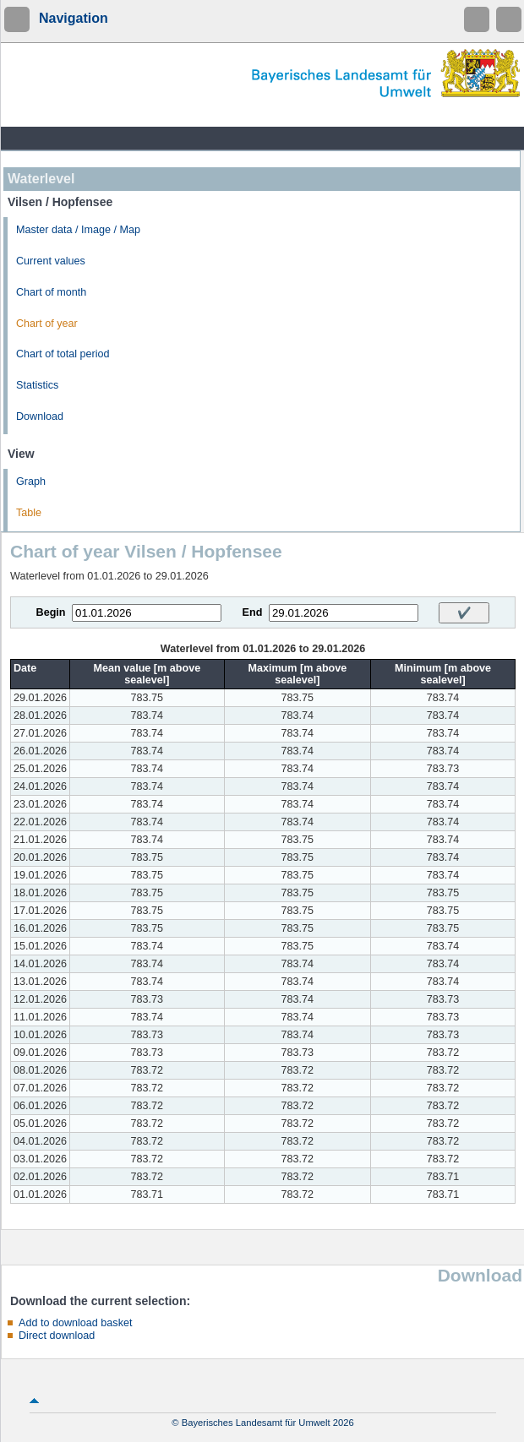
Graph (31, 481)
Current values (50, 261)
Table (28, 513)
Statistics (37, 385)
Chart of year (47, 323)
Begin (51, 612)
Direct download (57, 1335)
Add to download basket (75, 1323)
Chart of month (51, 292)
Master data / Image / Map (78, 230)
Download (39, 416)
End (253, 612)
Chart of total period (63, 354)
